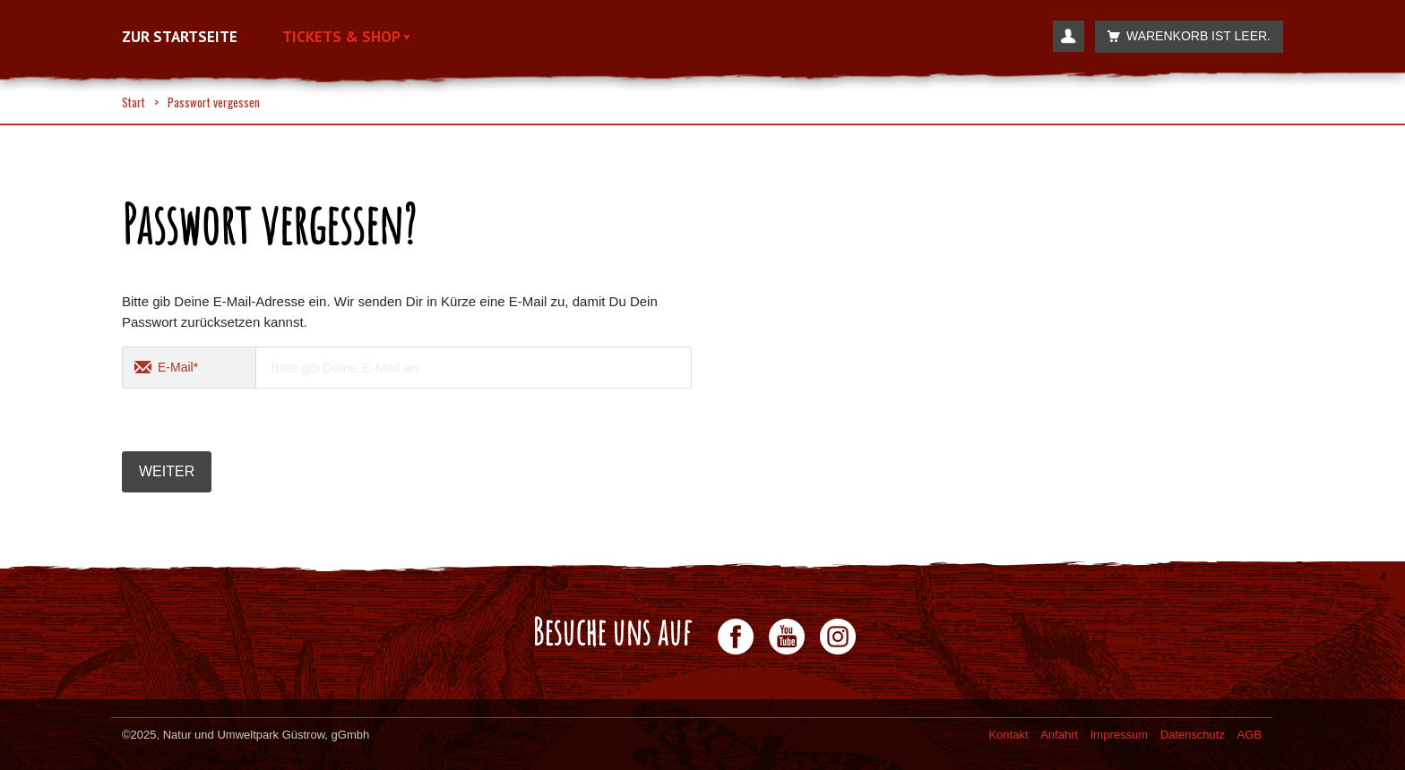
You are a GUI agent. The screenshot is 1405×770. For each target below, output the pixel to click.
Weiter (166, 471)
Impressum (1119, 734)
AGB (1249, 734)
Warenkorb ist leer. (1184, 36)
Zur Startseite (179, 37)
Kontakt (1008, 734)
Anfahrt (1059, 734)
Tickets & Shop (345, 37)
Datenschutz (1192, 734)
